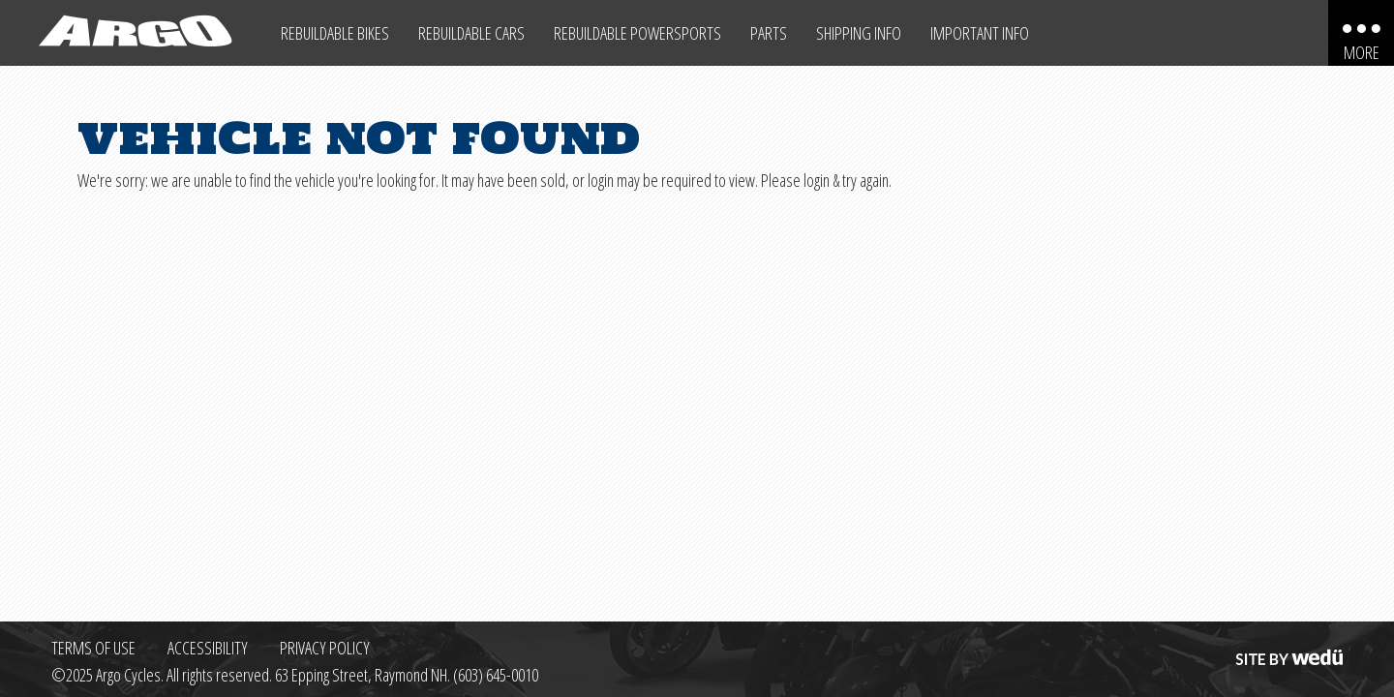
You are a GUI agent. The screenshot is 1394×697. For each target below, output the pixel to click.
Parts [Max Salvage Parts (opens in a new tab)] (768, 33)
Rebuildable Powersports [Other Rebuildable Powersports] (637, 33)
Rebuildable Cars (471, 33)
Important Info (979, 33)
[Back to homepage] (133, 33)
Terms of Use (93, 647)
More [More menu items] (1361, 52)
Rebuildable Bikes (335, 33)
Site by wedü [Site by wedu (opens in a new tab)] (1287, 647)
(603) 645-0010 (495, 674)
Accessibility (207, 647)
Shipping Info (858, 33)
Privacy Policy (325, 647)
